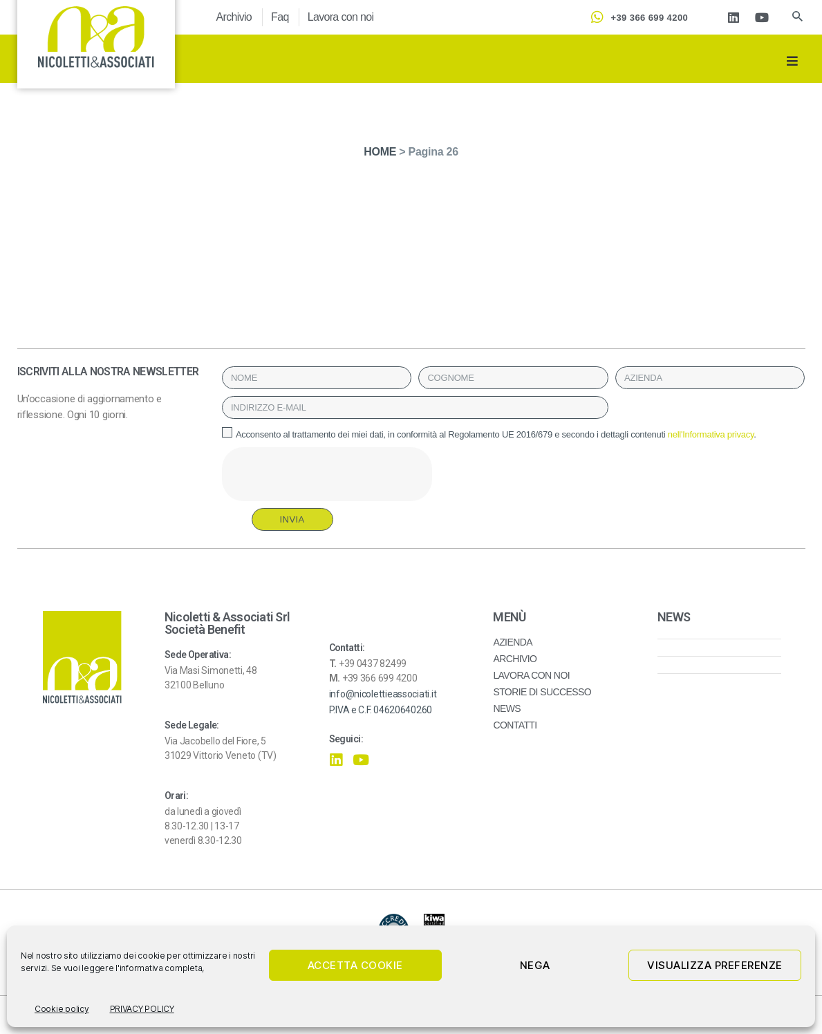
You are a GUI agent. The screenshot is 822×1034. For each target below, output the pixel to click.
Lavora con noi (341, 17)
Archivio (234, 17)
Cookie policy (62, 1009)
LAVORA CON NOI (531, 675)
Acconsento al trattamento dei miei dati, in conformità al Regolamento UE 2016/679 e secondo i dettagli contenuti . (496, 434)
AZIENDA (512, 642)
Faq (280, 17)
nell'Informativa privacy (711, 434)
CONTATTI (514, 725)
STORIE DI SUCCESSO (542, 691)
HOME (380, 152)
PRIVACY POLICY (142, 1009)
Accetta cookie (355, 965)
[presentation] (327, 474)
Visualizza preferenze (715, 965)
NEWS (507, 708)
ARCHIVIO (514, 658)
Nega (535, 965)
